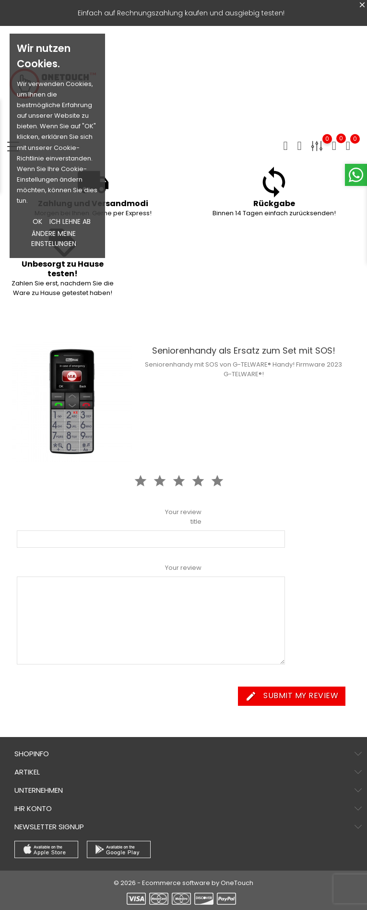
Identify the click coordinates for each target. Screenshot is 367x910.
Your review (183, 567)
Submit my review (292, 696)
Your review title (183, 516)
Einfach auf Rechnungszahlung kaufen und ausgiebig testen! (181, 13)
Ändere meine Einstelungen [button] (53, 238)
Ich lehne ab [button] (70, 221)
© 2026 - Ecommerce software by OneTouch (183, 882)
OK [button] (37, 221)
